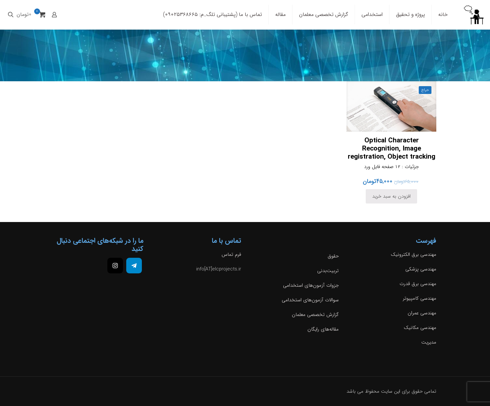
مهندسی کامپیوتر (419, 298)
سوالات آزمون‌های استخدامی (310, 300)
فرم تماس (231, 254)
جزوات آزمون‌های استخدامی (311, 285)
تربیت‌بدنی (328, 271)
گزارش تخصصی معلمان (315, 315)
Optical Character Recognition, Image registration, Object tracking (391, 148)
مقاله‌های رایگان (323, 329)
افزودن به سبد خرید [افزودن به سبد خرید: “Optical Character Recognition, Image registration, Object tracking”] (391, 196)
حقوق (333, 256)
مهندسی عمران (422, 313)
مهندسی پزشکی (420, 269)
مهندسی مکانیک (420, 328)
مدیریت (428, 342)
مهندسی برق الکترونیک (413, 254)
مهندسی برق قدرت (418, 284)
